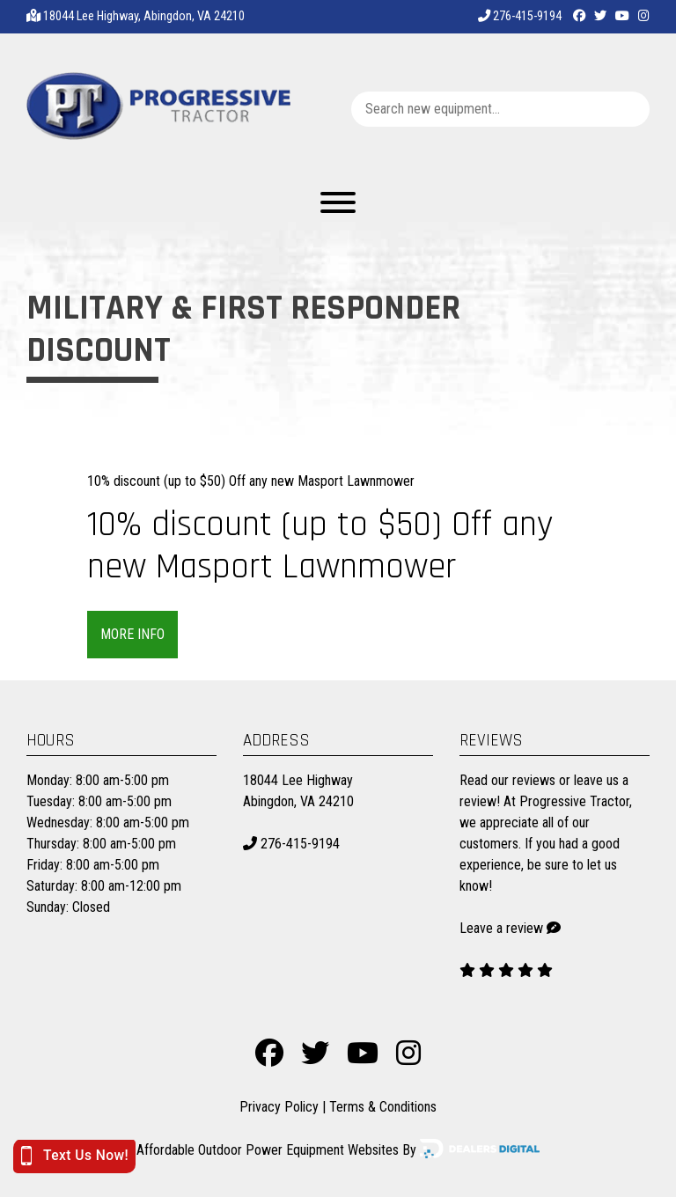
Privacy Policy (279, 1106)
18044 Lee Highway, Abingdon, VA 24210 (144, 16)
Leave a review (501, 928)
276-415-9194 (520, 16)
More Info (132, 634)
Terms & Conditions (383, 1106)
